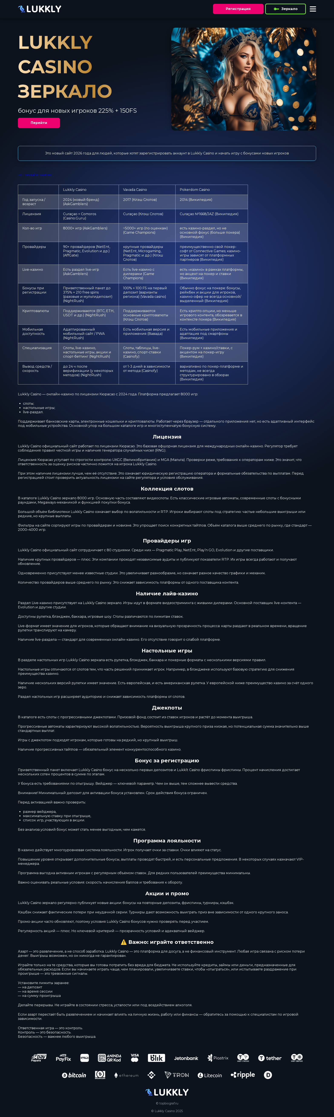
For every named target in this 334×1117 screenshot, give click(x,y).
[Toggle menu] (313, 9)
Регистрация (238, 9)
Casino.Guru (74, 218)
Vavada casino (153, 297)
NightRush (73, 301)
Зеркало (286, 9)
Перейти (39, 123)
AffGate (70, 255)
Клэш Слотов (144, 200)
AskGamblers (75, 204)
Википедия (200, 200)
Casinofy (131, 356)
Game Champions (139, 232)
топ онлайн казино (35, 175)
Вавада (154, 334)
